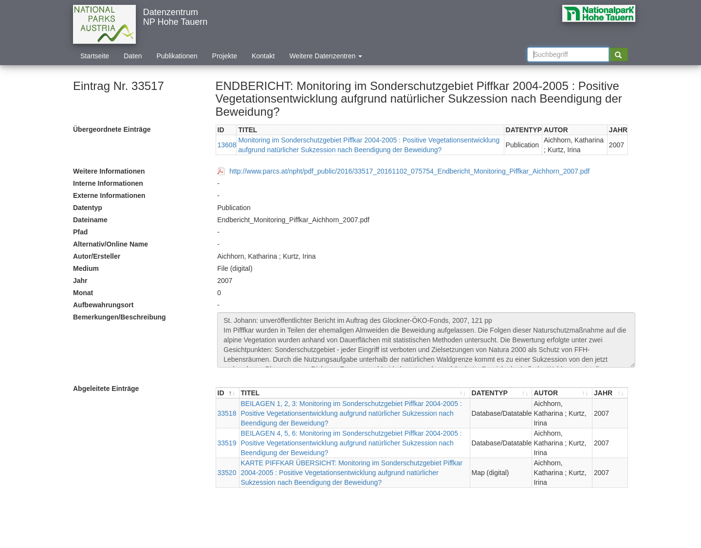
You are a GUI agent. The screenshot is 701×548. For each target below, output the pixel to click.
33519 (227, 443)
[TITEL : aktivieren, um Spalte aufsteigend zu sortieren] (355, 393)
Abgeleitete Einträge (106, 388)
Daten (133, 56)
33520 (227, 473)
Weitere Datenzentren (325, 56)
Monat (83, 293)
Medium (86, 268)
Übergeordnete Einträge (111, 129)
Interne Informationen (108, 183)
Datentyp (87, 208)
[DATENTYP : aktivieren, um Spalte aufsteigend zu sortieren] (501, 393)
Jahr (80, 280)
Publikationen (177, 56)
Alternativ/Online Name (110, 244)
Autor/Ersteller (96, 256)
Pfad (80, 232)
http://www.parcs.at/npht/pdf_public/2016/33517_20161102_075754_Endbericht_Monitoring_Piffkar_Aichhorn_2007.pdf (409, 171)
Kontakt (263, 56)
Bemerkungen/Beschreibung (119, 317)
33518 (227, 413)
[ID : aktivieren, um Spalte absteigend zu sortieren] (228, 393)
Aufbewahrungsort (103, 305)
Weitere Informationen (109, 171)
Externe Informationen (109, 195)
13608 (227, 145)
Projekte (224, 56)
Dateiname (90, 220)
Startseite (94, 56)
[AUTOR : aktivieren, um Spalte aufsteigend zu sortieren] (562, 393)
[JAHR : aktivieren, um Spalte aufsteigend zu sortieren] (609, 393)
